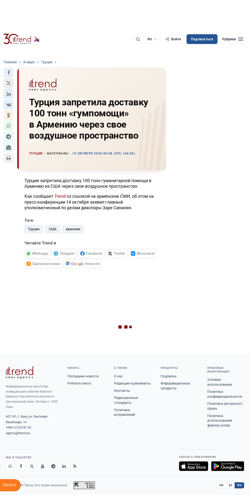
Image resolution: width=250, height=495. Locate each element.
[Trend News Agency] (19, 372)
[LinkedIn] (64, 466)
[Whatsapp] (10, 466)
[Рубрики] (232, 39)
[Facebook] (21, 466)
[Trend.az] (22, 39)
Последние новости (83, 376)
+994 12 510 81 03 (18, 427)
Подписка (169, 376)
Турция (34, 229)
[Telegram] (53, 466)
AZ (230, 485)
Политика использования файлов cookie (219, 420)
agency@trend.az (18, 433)
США (52, 229)
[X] (31, 466)
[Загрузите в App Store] (193, 466)
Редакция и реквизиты (132, 383)
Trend (60, 196)
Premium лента (79, 383)
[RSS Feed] (74, 466)
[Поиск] (138, 39)
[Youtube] (42, 466)
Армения (73, 229)
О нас (118, 376)
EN (221, 485)
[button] (8, 72)
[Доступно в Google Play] (227, 466)
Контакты (122, 391)
